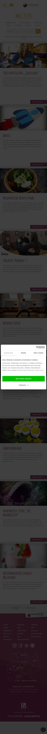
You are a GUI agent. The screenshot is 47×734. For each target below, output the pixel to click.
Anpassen (23, 385)
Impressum (39, 370)
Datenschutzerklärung (26, 370)
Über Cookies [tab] (39, 353)
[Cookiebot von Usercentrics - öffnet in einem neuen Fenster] (36, 347)
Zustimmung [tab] (8, 353)
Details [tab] (23, 353)
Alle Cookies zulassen (23, 378)
